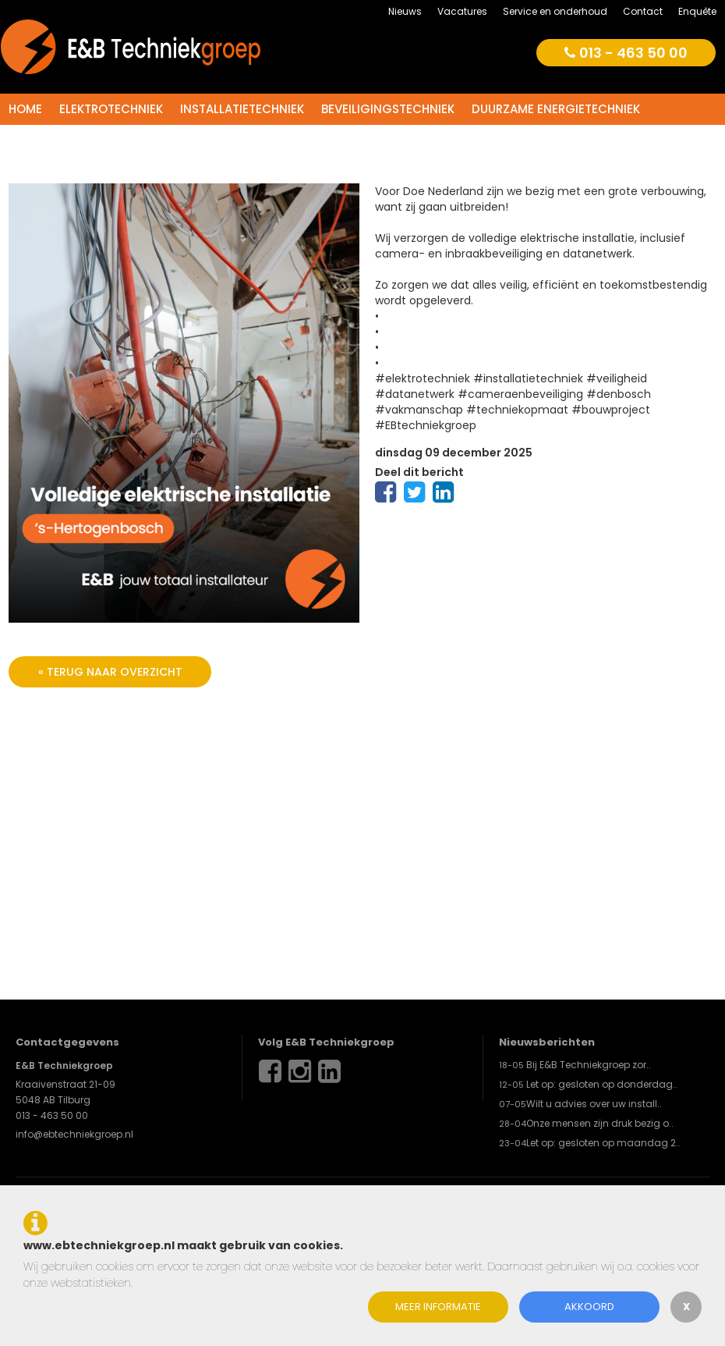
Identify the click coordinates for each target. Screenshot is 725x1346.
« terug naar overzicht (110, 672)
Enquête (697, 11)
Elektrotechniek (111, 109)
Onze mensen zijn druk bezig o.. (600, 1123)
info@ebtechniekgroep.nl (74, 1134)
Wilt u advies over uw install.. (594, 1103)
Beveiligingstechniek (387, 109)
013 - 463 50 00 (626, 52)
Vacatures (462, 11)
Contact (643, 11)
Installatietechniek (242, 109)
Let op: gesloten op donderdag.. (601, 1084)
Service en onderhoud (555, 11)
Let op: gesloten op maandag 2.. (603, 1142)
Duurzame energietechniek (556, 109)
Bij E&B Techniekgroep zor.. (588, 1064)
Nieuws (405, 11)
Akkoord (589, 1306)
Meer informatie (438, 1306)
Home (25, 109)
